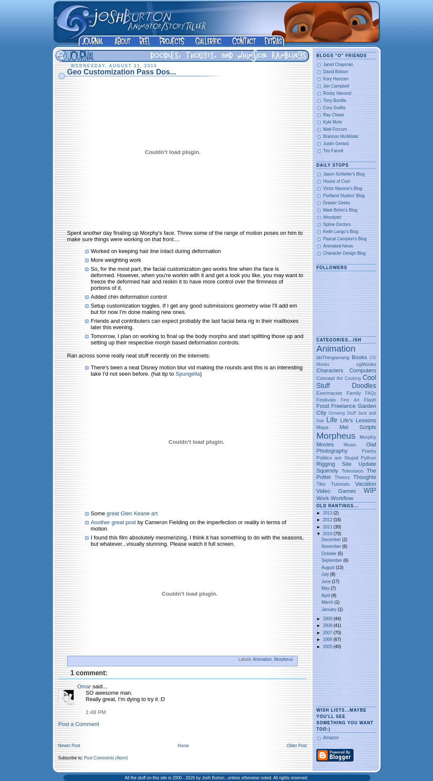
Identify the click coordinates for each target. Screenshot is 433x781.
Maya (322, 427)
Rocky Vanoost (337, 93)
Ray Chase (333, 115)
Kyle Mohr (332, 122)
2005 (328, 646)
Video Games (336, 491)
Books (359, 357)
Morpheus (283, 659)
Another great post (113, 522)
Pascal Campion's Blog (345, 238)
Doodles (364, 385)
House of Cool (336, 181)
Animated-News (338, 246)
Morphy (368, 437)
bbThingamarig (332, 357)
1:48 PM (96, 712)
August (328, 567)
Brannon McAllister (341, 136)
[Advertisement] (342, 678)
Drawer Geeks (336, 203)
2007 (328, 632)
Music (349, 444)
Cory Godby (334, 107)
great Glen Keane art (132, 513)
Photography (332, 451)
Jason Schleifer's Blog (343, 174)
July (325, 574)
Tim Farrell (333, 150)
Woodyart (332, 217)
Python (368, 457)
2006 (328, 639)
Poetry (369, 451)
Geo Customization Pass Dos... (121, 72)
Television (352, 470)
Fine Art (350, 400)
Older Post (297, 745)
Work (322, 498)
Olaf (371, 444)
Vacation (365, 484)
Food (322, 406)
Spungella (187, 374)
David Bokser (335, 71)
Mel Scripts (358, 427)
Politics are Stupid (337, 457)
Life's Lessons (358, 420)
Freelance (343, 406)
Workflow (342, 498)
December (331, 539)
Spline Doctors (337, 224)
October (329, 553)
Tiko (321, 484)
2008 (328, 625)
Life (331, 420)
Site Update (359, 464)
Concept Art (329, 378)
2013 (328, 513)
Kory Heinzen (335, 79)
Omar (84, 686)
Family (353, 393)
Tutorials (340, 484)
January (329, 609)
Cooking (353, 378)
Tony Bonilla (334, 100)
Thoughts (364, 477)
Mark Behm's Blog (340, 210)
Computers (362, 370)
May (326, 588)
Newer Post (69, 745)
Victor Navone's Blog (342, 188)
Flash (370, 399)
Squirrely (327, 471)
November (331, 546)
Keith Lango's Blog (340, 231)
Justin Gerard (335, 143)
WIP (370, 490)
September (332, 560)
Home (183, 745)
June (326, 581)
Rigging (325, 464)
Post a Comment (78, 724)
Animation (262, 659)
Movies (325, 444)
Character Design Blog (344, 253)
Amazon (331, 737)
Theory (342, 477)
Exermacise (329, 393)
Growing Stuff (342, 413)
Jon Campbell (336, 86)
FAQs (370, 393)
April (326, 595)
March (327, 602)
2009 (328, 618)
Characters (329, 370)
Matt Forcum (335, 129)
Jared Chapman (338, 64)
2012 (328, 519)
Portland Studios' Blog (343, 195)
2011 (328, 527)
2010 (328, 533)
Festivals (326, 399)
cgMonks (366, 364)
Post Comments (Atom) (106, 758)
